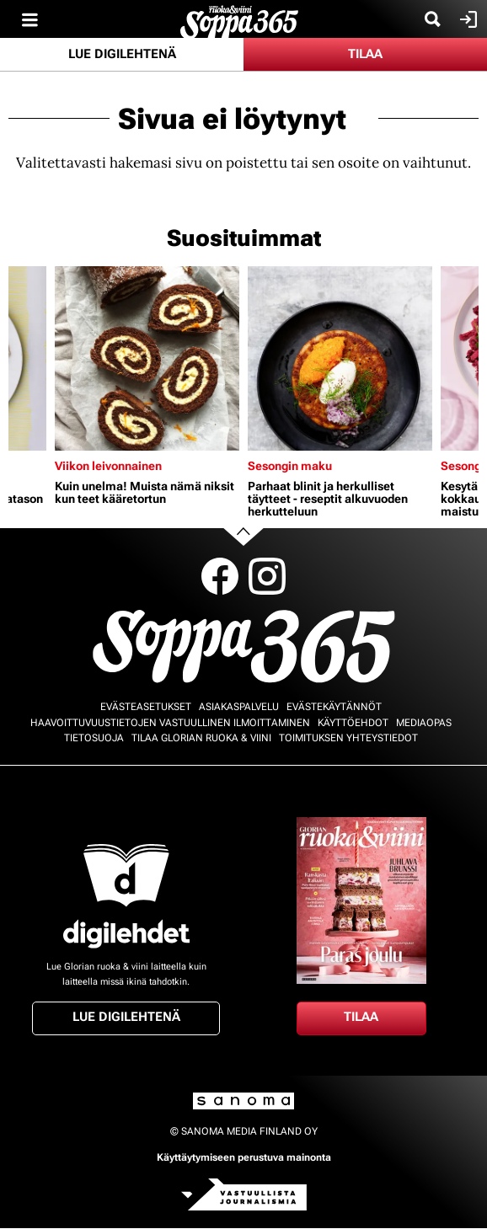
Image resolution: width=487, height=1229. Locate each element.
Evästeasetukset (145, 707)
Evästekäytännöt (334, 707)
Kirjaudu (466, 19)
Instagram (267, 576)
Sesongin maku (290, 466)
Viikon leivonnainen (108, 466)
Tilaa (365, 53)
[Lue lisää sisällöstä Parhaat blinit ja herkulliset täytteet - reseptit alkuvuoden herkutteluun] (340, 358)
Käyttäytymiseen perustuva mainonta (244, 1157)
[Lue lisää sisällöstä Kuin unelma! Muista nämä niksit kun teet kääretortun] (147, 358)
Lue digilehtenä (122, 53)
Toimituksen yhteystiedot (348, 738)
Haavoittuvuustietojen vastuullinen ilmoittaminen (170, 723)
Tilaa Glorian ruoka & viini (201, 738)
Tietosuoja (94, 738)
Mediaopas (424, 723)
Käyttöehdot (353, 723)
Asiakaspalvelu (239, 707)
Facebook (219, 576)
